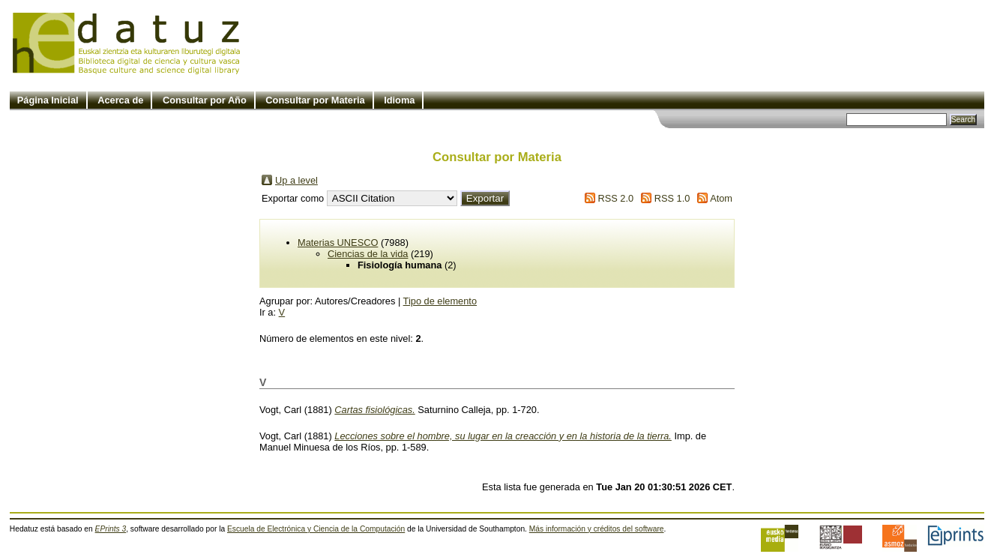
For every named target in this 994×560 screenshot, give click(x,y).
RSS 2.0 (615, 198)
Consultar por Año (205, 100)
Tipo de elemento (440, 301)
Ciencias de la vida (368, 253)
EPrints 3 (111, 529)
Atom (721, 198)
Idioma (399, 100)
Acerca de (120, 100)
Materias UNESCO (338, 242)
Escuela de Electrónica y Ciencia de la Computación (316, 529)
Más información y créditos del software (596, 529)
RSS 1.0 (672, 198)
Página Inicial (48, 100)
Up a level (296, 180)
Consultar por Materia (314, 100)
